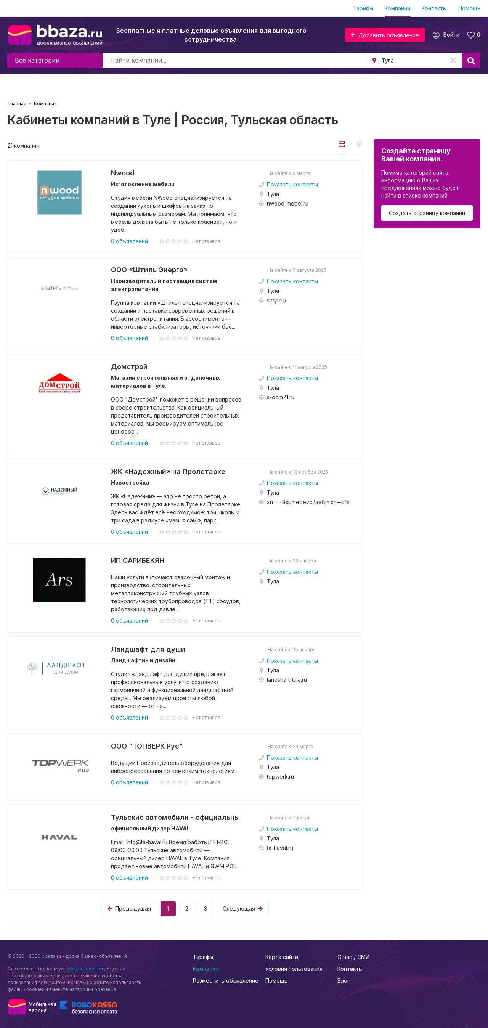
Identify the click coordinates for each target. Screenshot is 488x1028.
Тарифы (363, 8)
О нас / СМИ (353, 957)
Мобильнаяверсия (42, 1007)
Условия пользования (294, 968)
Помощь (469, 8)
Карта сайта (281, 957)
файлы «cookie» (85, 969)
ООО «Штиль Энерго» (149, 270)
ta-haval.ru (280, 848)
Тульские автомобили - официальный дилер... (177, 817)
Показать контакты (292, 184)
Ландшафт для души (148, 649)
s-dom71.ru (280, 397)
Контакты (434, 8)
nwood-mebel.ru (287, 203)
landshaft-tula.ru (287, 679)
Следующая (243, 908)
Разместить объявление (225, 980)
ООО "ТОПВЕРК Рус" (147, 746)
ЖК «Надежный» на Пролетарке (168, 471)
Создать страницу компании (427, 213)
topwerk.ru (280, 776)
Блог (343, 980)
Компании (397, 8)
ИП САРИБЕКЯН (137, 560)
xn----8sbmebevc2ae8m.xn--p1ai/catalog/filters (327, 502)
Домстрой (129, 367)
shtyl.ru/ (276, 300)
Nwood (123, 173)
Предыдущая (129, 908)
